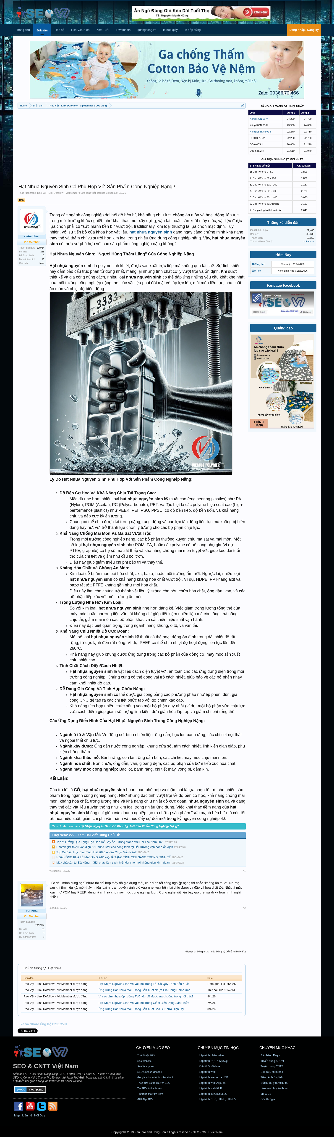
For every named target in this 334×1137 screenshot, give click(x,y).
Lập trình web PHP (210, 1088)
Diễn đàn (42, 30)
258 (42, 251)
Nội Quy (39, 1115)
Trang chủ (23, 30)
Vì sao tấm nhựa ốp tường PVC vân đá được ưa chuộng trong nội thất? (146, 996)
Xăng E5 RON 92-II (260, 131)
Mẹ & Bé (266, 1093)
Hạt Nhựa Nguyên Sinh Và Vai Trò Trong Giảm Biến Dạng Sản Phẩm (144, 1002)
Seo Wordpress (146, 1066)
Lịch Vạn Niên (80, 30)
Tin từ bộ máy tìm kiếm (150, 1093)
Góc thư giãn (268, 1099)
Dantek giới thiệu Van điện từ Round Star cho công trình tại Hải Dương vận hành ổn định (114, 847)
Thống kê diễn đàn (283, 223)
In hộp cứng (193, 30)
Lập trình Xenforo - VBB (213, 1077)
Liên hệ (59, 30)
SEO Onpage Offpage (149, 1072)
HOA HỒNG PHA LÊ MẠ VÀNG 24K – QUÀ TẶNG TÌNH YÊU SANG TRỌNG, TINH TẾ (113, 857)
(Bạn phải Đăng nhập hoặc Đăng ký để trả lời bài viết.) (215, 951)
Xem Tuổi (102, 30)
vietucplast (111, 192)
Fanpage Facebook (283, 285)
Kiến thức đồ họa (209, 1066)
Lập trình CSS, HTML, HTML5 (217, 1099)
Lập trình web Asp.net (212, 1082)
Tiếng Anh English (272, 1077)
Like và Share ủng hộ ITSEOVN (42, 1024)
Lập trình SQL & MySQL (213, 1061)
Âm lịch (256, 270)
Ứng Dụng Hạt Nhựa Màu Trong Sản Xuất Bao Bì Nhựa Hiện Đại (141, 1009)
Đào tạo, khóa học (272, 1071)
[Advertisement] (132, 144)
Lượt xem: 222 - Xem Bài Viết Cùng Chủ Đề (86, 835)
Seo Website (144, 1061)
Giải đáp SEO (145, 1099)
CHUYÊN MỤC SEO (153, 1048)
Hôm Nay (283, 255)
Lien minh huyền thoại (274, 1088)
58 (43, 929)
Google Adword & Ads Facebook (155, 1077)
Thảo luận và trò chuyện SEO (153, 1082)
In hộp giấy (170, 30)
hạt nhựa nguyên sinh (150, 232)
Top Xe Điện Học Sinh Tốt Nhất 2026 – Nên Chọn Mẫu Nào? (96, 852)
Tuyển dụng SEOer (272, 1061)
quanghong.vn (146, 30)
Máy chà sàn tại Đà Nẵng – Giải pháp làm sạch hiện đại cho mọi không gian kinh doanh (113, 862)
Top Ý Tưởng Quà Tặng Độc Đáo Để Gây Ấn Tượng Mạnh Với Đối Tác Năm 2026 (110, 842)
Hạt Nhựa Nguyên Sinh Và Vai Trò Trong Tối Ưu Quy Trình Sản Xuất (144, 984)
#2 (244, 907)
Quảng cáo (283, 328)
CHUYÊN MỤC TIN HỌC (218, 1048)
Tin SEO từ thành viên (149, 1088)
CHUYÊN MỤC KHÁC (277, 1048)
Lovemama (123, 30)
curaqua (54, 907)
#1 (244, 870)
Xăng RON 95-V (259, 118)
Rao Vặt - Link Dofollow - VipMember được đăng (64, 192)
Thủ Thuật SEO (146, 1055)
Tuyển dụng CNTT (272, 1066)
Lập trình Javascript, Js (213, 1093)
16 (43, 259)
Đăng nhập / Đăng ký (304, 30)
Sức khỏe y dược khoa (274, 1082)
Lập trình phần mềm (211, 1055)
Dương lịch (258, 264)
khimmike (309, 241)
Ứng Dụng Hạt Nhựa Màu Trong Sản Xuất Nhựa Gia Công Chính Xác (144, 990)
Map (17, 1115)
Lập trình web (207, 1071)
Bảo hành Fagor (270, 1055)
